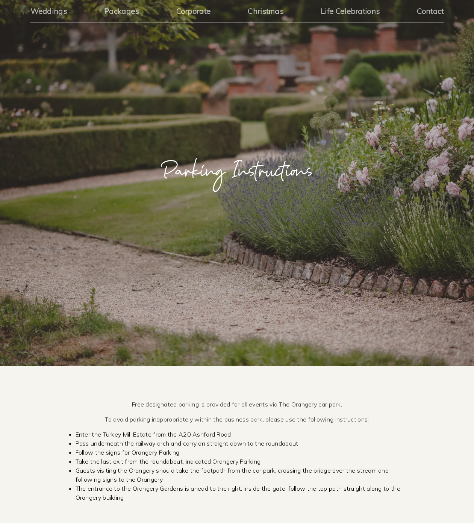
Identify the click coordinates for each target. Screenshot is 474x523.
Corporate (193, 11)
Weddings (48, 11)
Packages (121, 11)
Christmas (265, 11)
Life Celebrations (350, 11)
